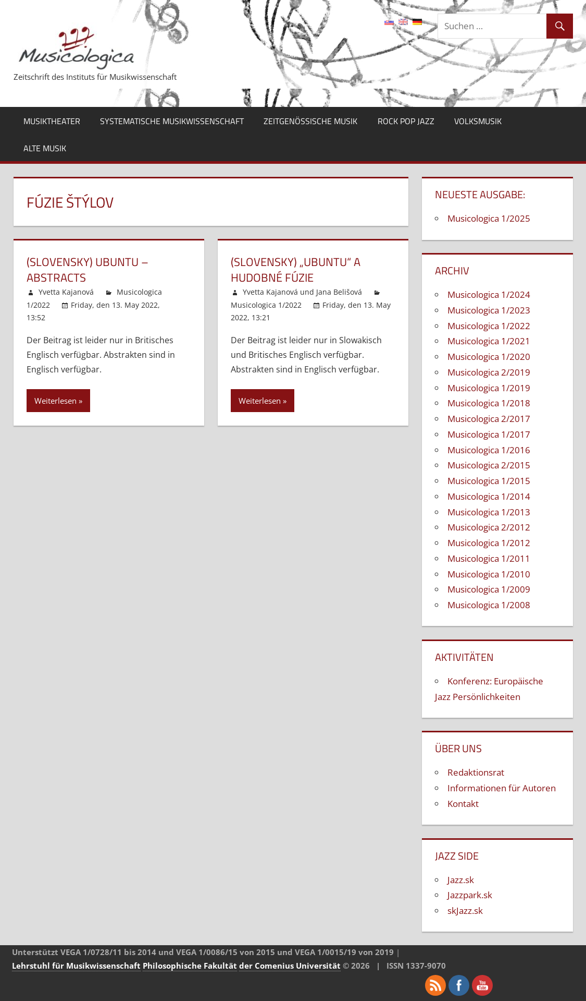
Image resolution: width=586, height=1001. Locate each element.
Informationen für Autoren (501, 788)
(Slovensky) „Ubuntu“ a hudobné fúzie (295, 270)
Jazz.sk (460, 880)
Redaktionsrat (475, 772)
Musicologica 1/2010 (488, 574)
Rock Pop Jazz (406, 121)
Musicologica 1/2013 (488, 512)
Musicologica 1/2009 (488, 589)
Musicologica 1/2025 (488, 218)
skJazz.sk (465, 910)
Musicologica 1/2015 (488, 481)
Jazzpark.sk (469, 895)
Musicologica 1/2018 (488, 403)
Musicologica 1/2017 (488, 434)
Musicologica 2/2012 (488, 527)
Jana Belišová (339, 292)
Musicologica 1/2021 (488, 341)
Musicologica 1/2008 (488, 605)
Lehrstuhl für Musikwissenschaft (76, 965)
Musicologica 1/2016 (488, 450)
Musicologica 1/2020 (488, 357)
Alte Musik (44, 148)
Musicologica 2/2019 (488, 372)
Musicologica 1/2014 (488, 496)
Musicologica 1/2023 (488, 310)
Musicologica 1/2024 (488, 294)
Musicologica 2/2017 (488, 419)
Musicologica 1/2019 (488, 388)
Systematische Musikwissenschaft (172, 121)
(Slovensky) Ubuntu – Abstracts (87, 270)
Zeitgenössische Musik (310, 121)
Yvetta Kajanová (66, 292)
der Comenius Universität (290, 965)
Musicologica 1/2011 (488, 558)
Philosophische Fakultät (190, 965)
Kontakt (463, 804)
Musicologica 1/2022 (266, 305)
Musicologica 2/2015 (488, 465)
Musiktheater (51, 121)
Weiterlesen (55, 400)
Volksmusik (478, 121)
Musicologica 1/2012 (488, 543)
